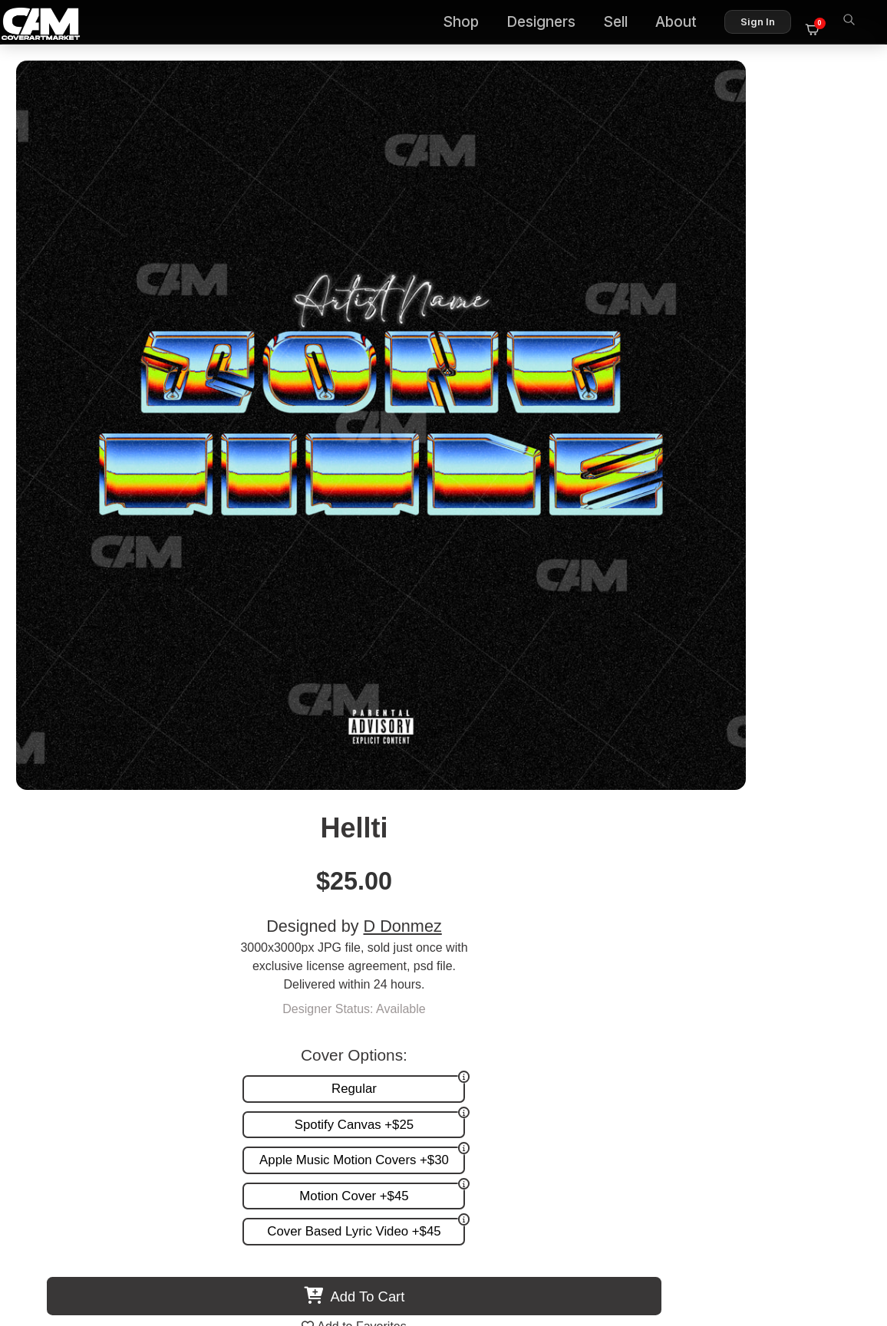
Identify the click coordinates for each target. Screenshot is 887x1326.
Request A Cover (463, 979)
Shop (469, 23)
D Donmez (758, 193)
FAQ (826, 963)
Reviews (816, 979)
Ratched (539, 833)
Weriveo (729, 833)
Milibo (157, 833)
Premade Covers (463, 947)
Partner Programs (790, 1011)
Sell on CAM (804, 995)
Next (836, 744)
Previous (50, 744)
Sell (624, 23)
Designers (549, 23)
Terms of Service (492, 1248)
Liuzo (347, 833)
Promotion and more (473, 995)
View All (532, 622)
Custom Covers (459, 963)
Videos (436, 1011)
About (684, 23)
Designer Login (389, 1248)
